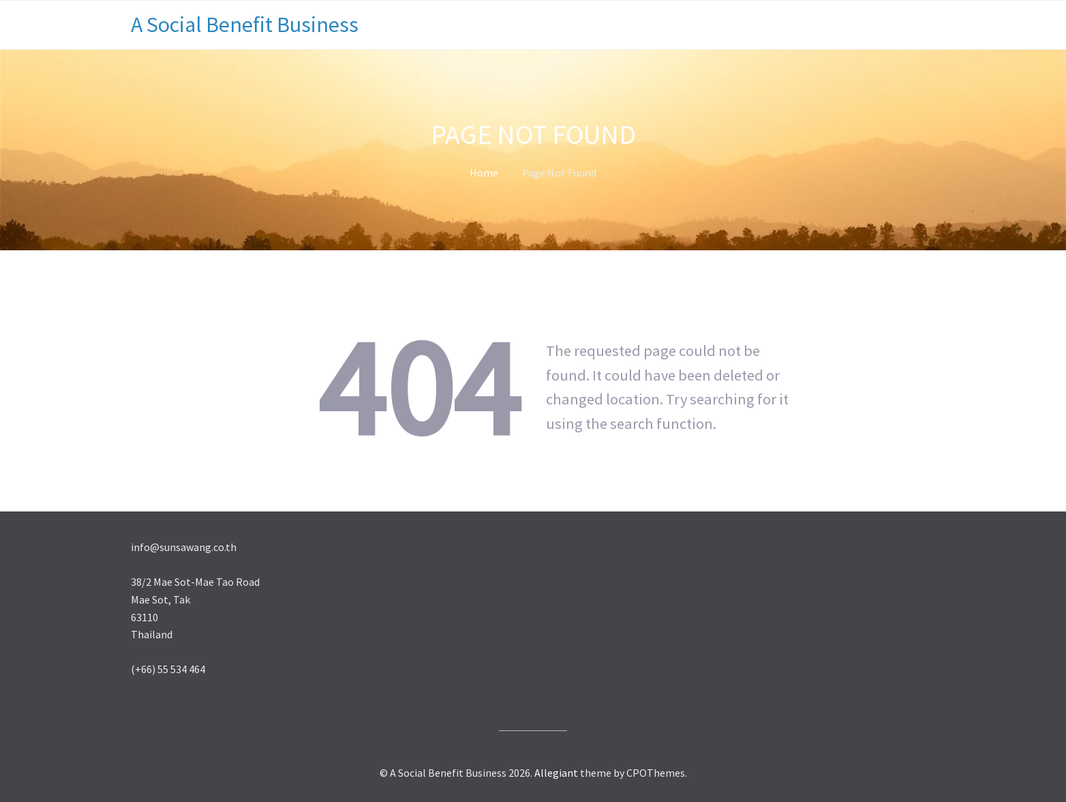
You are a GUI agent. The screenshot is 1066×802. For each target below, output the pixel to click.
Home (484, 172)
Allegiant (556, 772)
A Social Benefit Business (245, 24)
